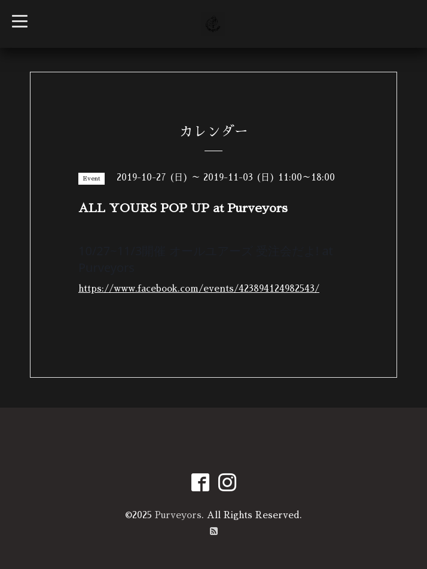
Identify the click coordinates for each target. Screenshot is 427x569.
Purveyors (178, 514)
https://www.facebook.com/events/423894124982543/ (198, 288)
